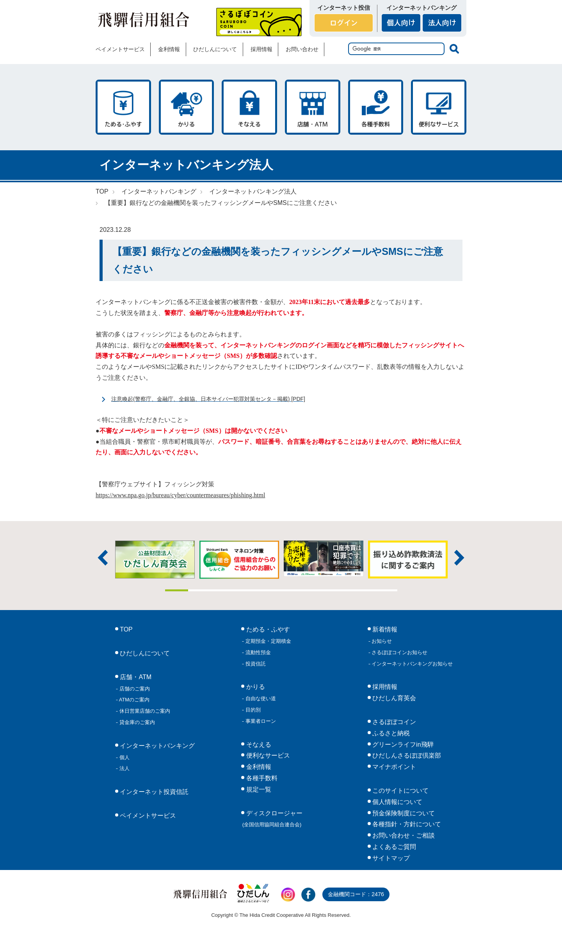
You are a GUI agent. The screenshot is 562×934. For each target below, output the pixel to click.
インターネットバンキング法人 (253, 191)
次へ (459, 558)
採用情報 (261, 49)
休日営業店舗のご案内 (144, 711)
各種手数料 (376, 107)
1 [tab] (177, 590)
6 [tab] (292, 590)
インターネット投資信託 (153, 791)
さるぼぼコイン (259, 22)
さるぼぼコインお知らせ (399, 652)
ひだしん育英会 (393, 698)
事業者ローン (260, 721)
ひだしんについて (215, 49)
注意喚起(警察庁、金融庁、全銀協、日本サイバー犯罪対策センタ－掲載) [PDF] (208, 399)
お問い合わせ (302, 49)
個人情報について (396, 802)
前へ (103, 558)
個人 (124, 757)
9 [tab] (362, 590)
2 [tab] (200, 590)
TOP (102, 191)
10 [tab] (385, 590)
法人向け (442, 23)
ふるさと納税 (390, 733)
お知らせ (381, 641)
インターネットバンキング (158, 191)
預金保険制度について (403, 813)
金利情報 (169, 49)
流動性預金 (257, 652)
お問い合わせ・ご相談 (403, 835)
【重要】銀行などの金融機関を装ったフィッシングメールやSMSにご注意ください (221, 202)
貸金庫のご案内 (136, 722)
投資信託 (255, 664)
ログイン (343, 23)
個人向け (401, 23)
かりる (186, 107)
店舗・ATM (312, 107)
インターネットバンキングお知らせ (411, 664)
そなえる (249, 107)
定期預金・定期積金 (267, 641)
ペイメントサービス (120, 49)
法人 (124, 768)
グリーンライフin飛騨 (402, 744)
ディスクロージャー (272, 819)
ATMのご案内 (133, 700)
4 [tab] (246, 590)
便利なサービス (438, 107)
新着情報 (384, 629)
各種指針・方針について (406, 824)
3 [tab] (223, 590)
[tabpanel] (323, 559)
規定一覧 (257, 789)
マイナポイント (393, 766)
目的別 (252, 710)
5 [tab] (269, 590)
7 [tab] (316, 590)
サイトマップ (390, 858)
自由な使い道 (260, 698)
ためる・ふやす (123, 107)
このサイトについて (400, 790)
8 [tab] (339, 590)
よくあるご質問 (393, 846)
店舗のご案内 (134, 689)
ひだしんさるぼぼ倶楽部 (406, 755)
